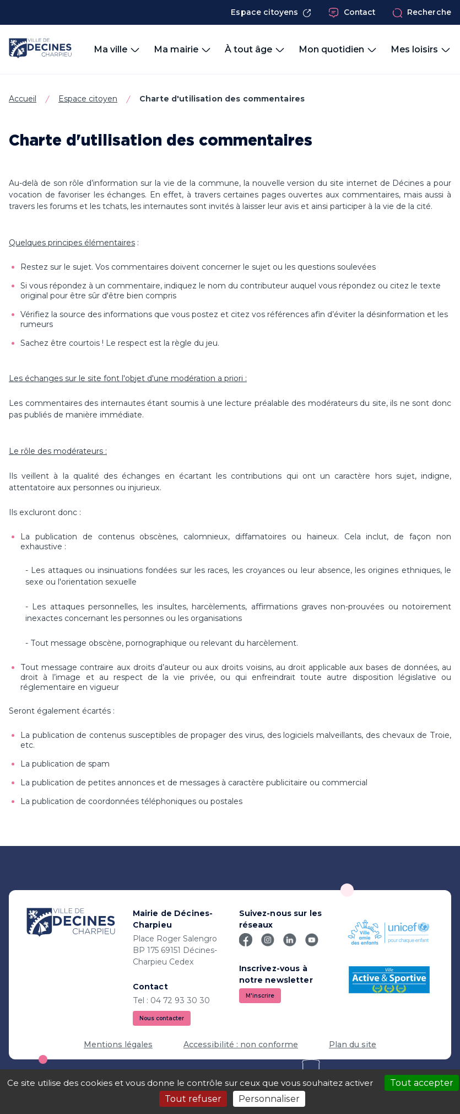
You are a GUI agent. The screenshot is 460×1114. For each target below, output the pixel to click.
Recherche (421, 12)
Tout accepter (421, 1083)
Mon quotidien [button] (338, 49)
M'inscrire (260, 995)
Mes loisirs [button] (421, 49)
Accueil (22, 99)
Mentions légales (118, 1044)
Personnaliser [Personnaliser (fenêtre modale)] (269, 1099)
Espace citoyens (271, 12)
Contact (352, 12)
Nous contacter (161, 1018)
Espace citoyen (87, 99)
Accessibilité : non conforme (240, 1044)
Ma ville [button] (117, 49)
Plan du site (352, 1044)
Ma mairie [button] (183, 49)
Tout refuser (193, 1099)
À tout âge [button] (255, 49)
